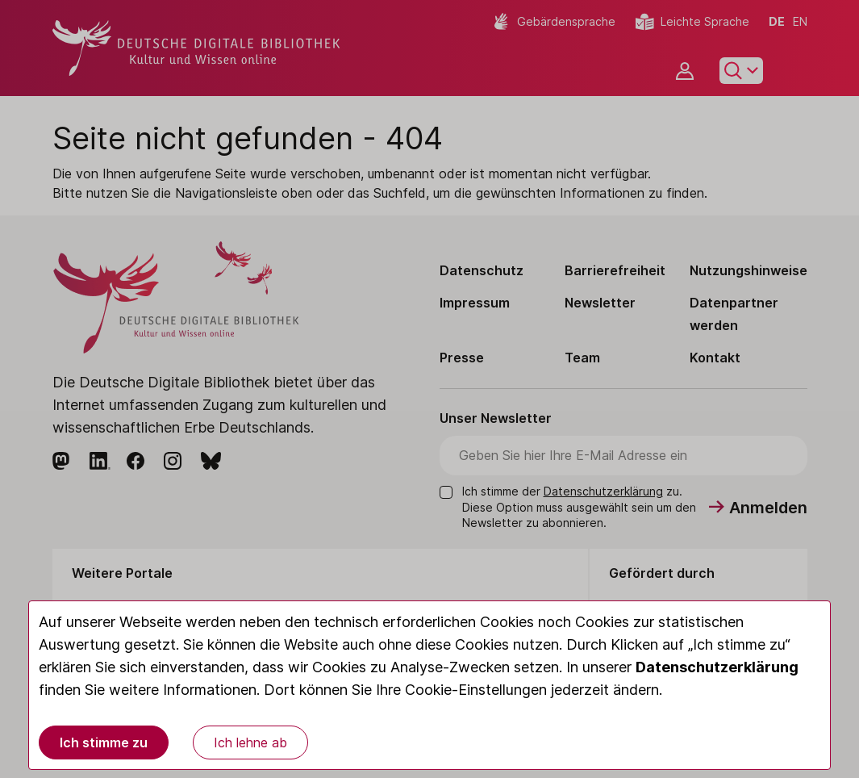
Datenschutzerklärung (717, 667)
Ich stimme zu (104, 742)
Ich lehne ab (250, 742)
